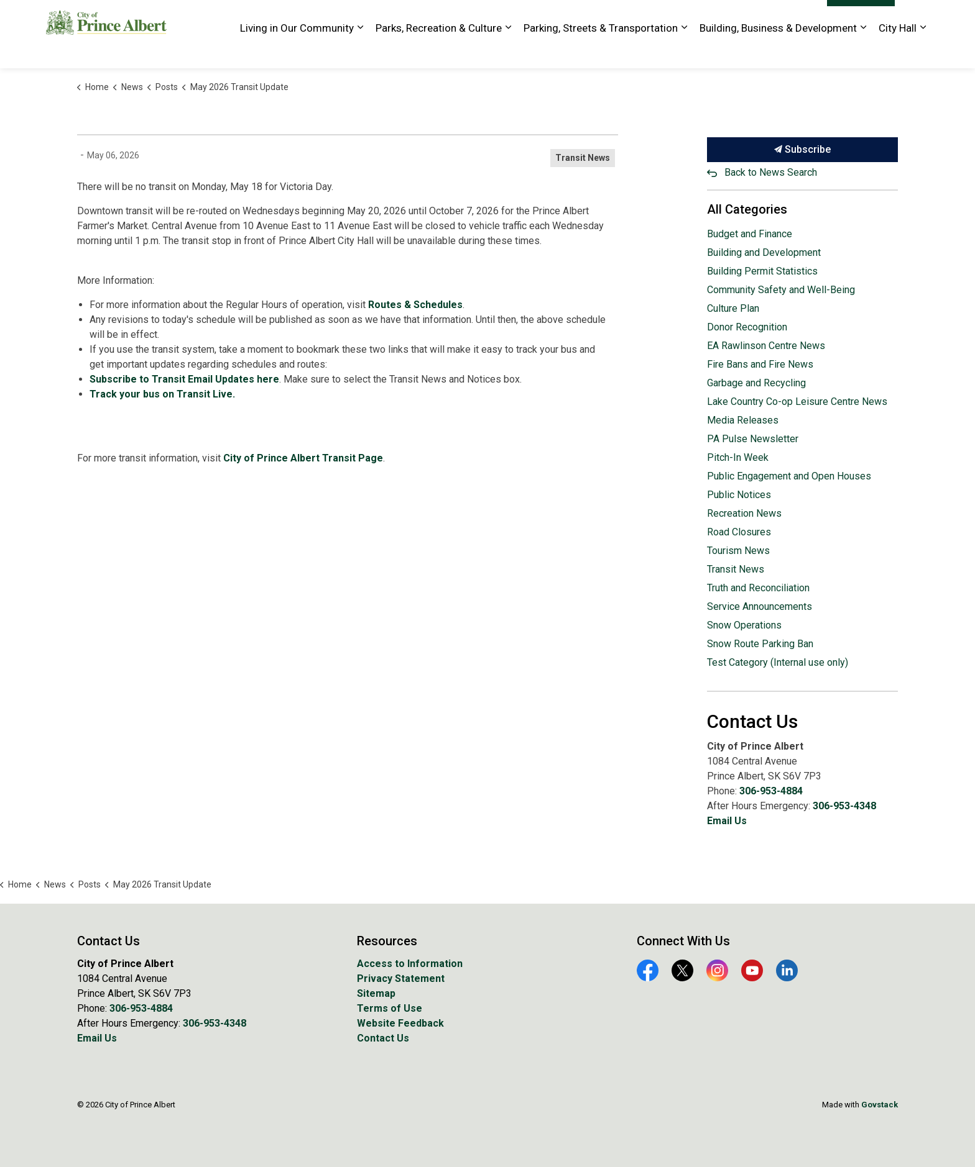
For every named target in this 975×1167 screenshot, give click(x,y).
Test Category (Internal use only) (777, 662)
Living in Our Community (297, 51)
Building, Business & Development (778, 51)
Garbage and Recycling (756, 383)
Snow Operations (744, 625)
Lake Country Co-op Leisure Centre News (797, 401)
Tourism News (738, 550)
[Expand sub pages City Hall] (923, 51)
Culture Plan (733, 308)
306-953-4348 (844, 806)
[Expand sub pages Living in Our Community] (360, 51)
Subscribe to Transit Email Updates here (184, 379)
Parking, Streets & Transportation (601, 51)
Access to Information (410, 963)
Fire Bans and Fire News (760, 364)
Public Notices (739, 495)
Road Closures (739, 532)
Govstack (879, 1104)
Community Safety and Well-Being (781, 290)
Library (634, 17)
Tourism (716, 17)
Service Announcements (759, 606)
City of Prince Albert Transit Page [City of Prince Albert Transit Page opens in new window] (303, 458)
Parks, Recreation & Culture (439, 51)
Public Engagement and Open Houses (789, 476)
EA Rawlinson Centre (509, 17)
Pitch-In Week (738, 457)
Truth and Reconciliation (758, 588)
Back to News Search (770, 172)
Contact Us (383, 1038)
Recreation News (744, 513)
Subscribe (803, 149)
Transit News (582, 158)
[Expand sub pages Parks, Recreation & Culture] (508, 51)
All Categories (747, 209)
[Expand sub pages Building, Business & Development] (863, 51)
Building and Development (764, 252)
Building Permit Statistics (762, 271)
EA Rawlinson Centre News (766, 346)
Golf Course (586, 17)
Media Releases (743, 420)
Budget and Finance (749, 234)
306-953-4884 (771, 791)
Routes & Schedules (415, 305)
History (674, 17)
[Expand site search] (916, 17)
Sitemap (376, 993)
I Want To (861, 17)
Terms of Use (389, 1008)
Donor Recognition (747, 327)
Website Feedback (780, 17)
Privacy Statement (401, 978)
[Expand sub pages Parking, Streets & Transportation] (684, 51)
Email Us (727, 821)
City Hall (898, 51)
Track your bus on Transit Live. (162, 394)
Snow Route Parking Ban (760, 644)
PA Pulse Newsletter (752, 439)
